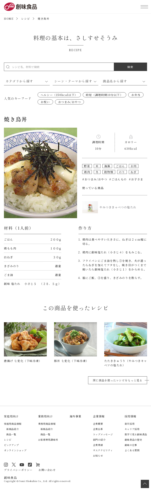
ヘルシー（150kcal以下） (59, 95)
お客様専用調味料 (48, 439)
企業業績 (98, 445)
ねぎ (134, 172)
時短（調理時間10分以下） (104, 95)
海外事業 (75, 416)
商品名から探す (115, 81)
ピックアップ (11, 445)
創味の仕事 (131, 445)
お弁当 (136, 95)
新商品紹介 (12, 429)
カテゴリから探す (19, 81)
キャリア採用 (132, 429)
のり (122, 172)
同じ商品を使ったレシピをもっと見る (117, 380)
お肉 (134, 166)
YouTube (22, 464)
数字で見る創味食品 (136, 434)
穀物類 (108, 172)
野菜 (87, 166)
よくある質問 (132, 450)
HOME (8, 18)
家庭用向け (11, 416)
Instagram (6, 465)
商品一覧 (11, 434)
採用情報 (130, 416)
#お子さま (136, 179)
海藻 (107, 166)
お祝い (45, 102)
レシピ (25, 18)
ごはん (120, 166)
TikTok (30, 465)
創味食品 (20, 6)
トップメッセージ (103, 434)
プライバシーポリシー (18, 470)
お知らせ (98, 455)
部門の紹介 (99, 439)
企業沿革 (98, 429)
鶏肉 (87, 172)
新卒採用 (130, 423)
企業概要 (98, 423)
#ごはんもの (118, 179)
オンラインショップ (15, 450)
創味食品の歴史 (133, 439)
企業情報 (99, 416)
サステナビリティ (103, 450)
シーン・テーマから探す (73, 81)
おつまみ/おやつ (69, 102)
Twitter (14, 465)
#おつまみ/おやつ (94, 179)
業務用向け (45, 416)
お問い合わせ (47, 470)
